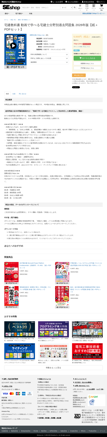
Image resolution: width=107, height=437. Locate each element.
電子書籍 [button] (18, 13)
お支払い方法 (7, 386)
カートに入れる (87, 58)
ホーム (6, 19)
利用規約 (75, 395)
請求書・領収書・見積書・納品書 (49, 418)
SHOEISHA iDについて (79, 406)
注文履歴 (86, 7)
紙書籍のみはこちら (87, 63)
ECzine (36, 431)
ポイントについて (79, 379)
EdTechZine (53, 431)
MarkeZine (14, 431)
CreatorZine (74, 431)
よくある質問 (57, 2)
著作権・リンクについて (79, 402)
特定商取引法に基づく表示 (80, 397)
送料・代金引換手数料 (10, 379)
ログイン (101, 2)
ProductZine (92, 431)
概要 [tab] (7, 94)
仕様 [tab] (13, 94)
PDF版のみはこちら (87, 68)
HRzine (83, 431)
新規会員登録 (88, 2)
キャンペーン (86, 44)
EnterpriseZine (25, 431)
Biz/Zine (44, 431)
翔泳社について (77, 404)
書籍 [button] (6, 13)
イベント (102, 431)
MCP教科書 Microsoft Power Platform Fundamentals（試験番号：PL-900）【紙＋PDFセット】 (35, 265)
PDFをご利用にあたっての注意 (41, 58)
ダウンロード (94, 7)
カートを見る (101, 7)
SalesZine (63, 431)
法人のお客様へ (72, 2)
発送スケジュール (44, 379)
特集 (30, 13)
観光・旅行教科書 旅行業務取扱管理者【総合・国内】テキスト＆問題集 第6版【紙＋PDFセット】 (86, 289)
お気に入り (80, 7)
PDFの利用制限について (39, 54)
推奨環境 (34, 62)
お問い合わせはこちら (81, 386)
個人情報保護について (78, 399)
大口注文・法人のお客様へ (82, 382)
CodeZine (5, 431)
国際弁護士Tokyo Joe (37, 35)
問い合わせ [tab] (22, 94)
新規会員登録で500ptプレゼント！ (94, 13)
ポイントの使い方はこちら (82, 46)
